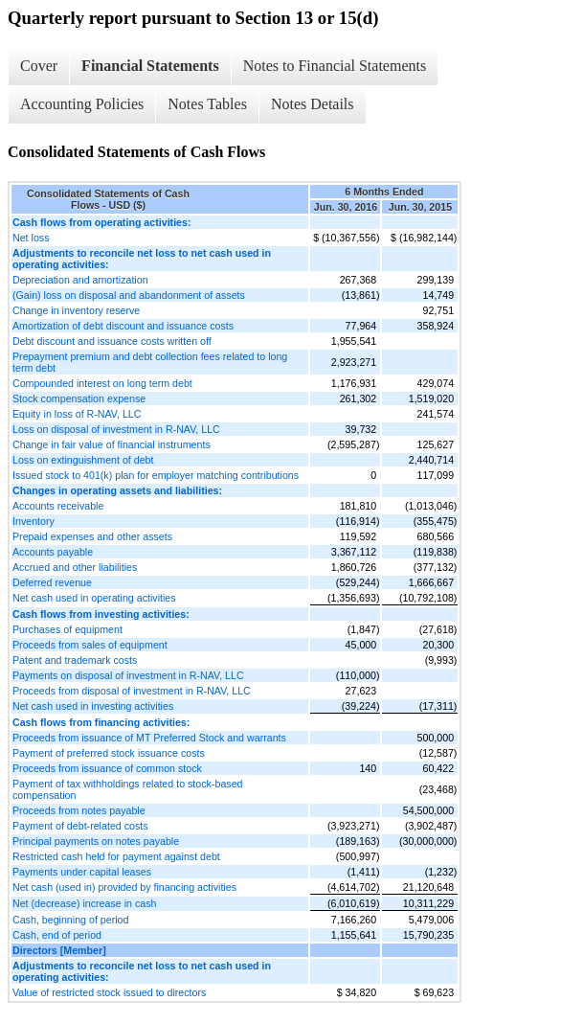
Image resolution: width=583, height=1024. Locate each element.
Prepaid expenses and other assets (92, 536)
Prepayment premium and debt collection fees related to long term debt (149, 362)
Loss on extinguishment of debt (83, 460)
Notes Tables (207, 104)
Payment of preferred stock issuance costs (108, 753)
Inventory (33, 521)
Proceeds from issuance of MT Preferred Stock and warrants (149, 737)
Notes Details (312, 104)
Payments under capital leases (81, 871)
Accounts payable (52, 552)
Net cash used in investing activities (92, 706)
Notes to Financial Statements (335, 65)
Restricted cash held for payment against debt (116, 856)
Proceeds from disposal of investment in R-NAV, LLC (131, 690)
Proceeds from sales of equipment (90, 644)
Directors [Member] (59, 950)
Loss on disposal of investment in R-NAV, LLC (116, 429)
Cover (38, 65)
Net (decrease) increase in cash (84, 903)
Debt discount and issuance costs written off (112, 341)
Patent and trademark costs (74, 660)
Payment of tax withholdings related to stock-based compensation (127, 789)
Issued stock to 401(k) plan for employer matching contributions (155, 475)
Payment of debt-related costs (80, 825)
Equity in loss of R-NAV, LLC (76, 414)
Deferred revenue (52, 582)
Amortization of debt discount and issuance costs (123, 325)
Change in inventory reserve (76, 310)
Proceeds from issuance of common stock (107, 768)
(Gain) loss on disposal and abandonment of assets (128, 295)
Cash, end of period (56, 935)
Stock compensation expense (79, 398)
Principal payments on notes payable (95, 841)
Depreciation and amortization (80, 279)
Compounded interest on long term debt (102, 383)
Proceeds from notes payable (79, 810)
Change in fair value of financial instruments (111, 444)
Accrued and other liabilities (74, 567)
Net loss (31, 237)
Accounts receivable (57, 506)
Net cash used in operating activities (94, 597)
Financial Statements (150, 65)
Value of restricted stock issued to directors (109, 992)
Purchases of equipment (67, 629)
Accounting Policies (82, 104)
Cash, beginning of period (70, 919)
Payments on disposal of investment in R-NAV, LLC (128, 675)
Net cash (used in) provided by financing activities (124, 887)
